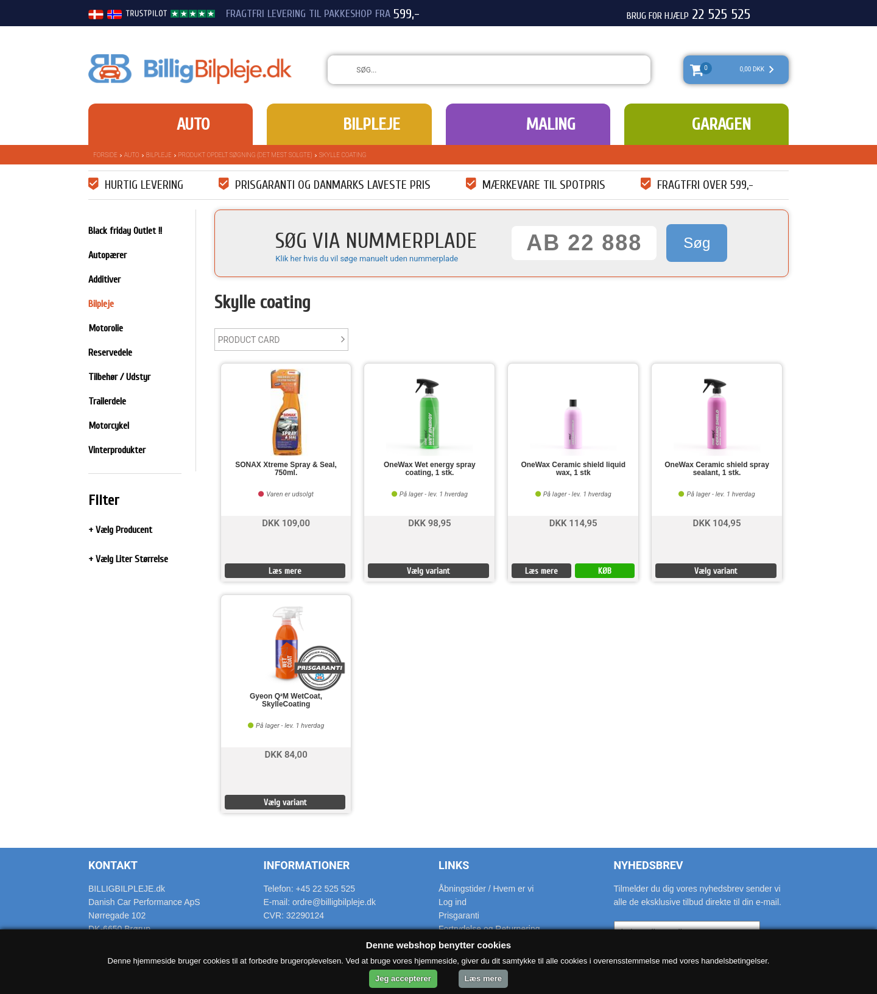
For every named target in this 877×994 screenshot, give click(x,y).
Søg (696, 242)
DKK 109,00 (286, 522)
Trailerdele (107, 401)
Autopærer (107, 255)
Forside (105, 155)
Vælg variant (428, 571)
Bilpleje (371, 124)
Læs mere (285, 571)
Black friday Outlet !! (125, 230)
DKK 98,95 (429, 522)
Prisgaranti (458, 915)
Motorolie (105, 328)
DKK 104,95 (717, 522)
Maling (551, 124)
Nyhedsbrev (648, 865)
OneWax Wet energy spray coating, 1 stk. (430, 469)
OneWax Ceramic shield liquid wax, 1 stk (573, 469)
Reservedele (110, 352)
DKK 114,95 (573, 522)
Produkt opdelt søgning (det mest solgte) (245, 155)
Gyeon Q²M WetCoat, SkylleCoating (286, 700)
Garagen (721, 124)
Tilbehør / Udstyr (119, 377)
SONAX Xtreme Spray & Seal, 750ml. (286, 469)
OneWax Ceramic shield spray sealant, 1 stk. (716, 469)
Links (453, 865)
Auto (193, 124)
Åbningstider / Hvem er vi (486, 889)
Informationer (307, 865)
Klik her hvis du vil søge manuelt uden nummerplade (366, 258)
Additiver (104, 279)
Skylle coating (343, 155)
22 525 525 (721, 14)
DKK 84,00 (285, 753)
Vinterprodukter (117, 450)
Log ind (452, 902)
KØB (604, 571)
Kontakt (113, 865)
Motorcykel (108, 425)
